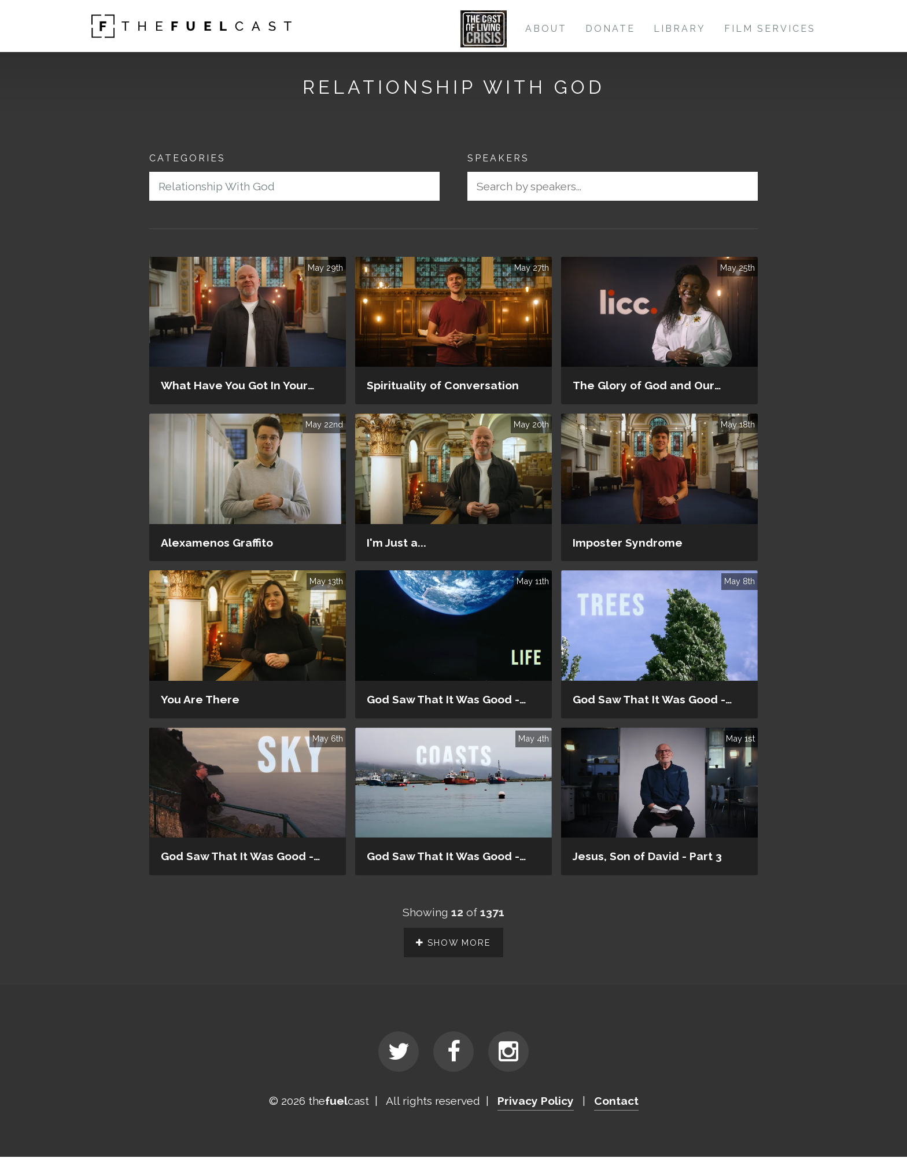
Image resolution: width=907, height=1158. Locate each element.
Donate (610, 28)
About (546, 28)
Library (680, 28)
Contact (616, 1102)
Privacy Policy (535, 1102)
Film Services (770, 28)
